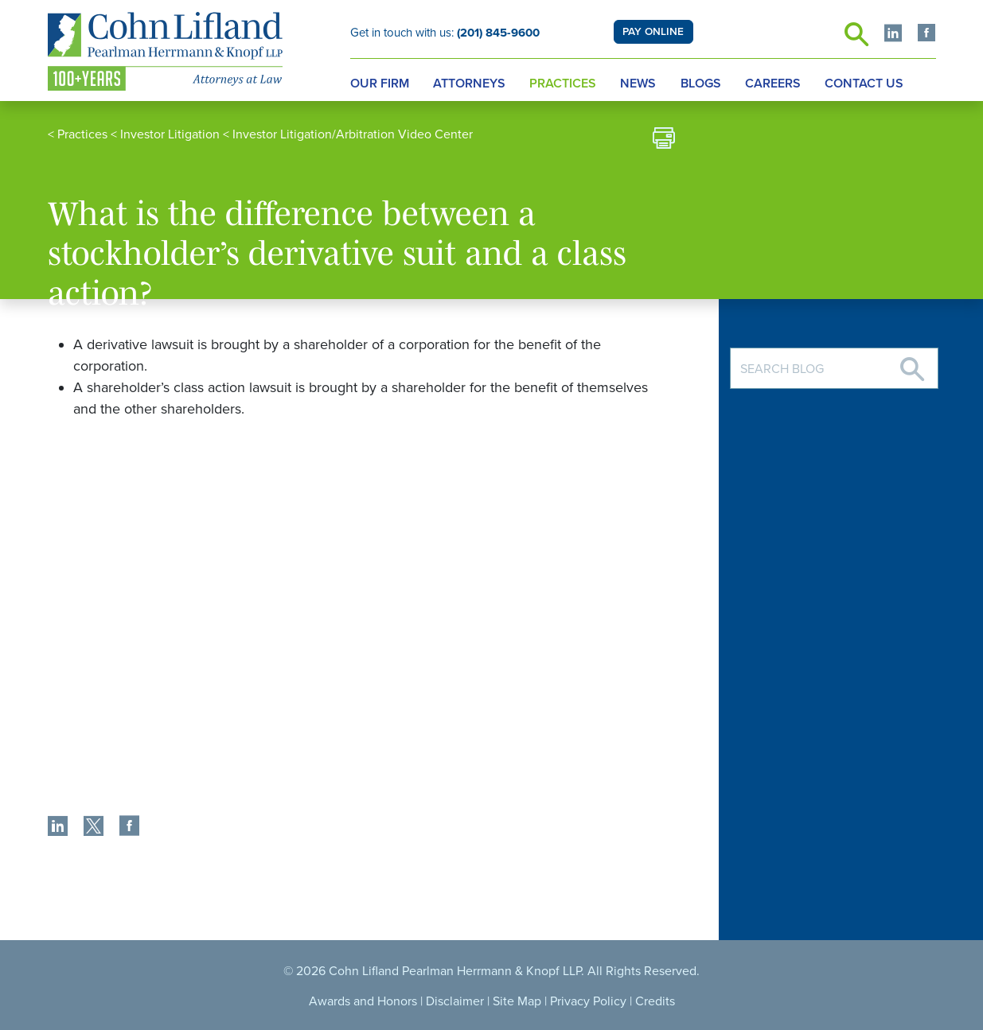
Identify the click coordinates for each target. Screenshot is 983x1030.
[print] (664, 140)
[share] (58, 828)
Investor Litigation (170, 134)
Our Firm (379, 83)
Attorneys (469, 83)
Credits (655, 1001)
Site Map (517, 1001)
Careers (773, 83)
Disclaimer (455, 1001)
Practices (562, 83)
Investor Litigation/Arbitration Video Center (352, 134)
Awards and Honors (363, 1001)
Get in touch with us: (445, 32)
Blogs (701, 83)
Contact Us (864, 83)
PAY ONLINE (653, 31)
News (638, 83)
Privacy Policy (588, 1001)
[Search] (912, 363)
